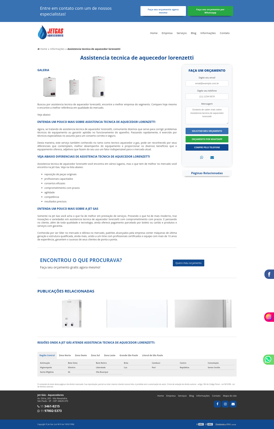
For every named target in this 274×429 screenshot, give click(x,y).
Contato (225, 33)
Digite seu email (207, 77)
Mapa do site (230, 395)
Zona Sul (95, 355)
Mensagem (207, 103)
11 (48, 406)
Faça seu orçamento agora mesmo (163, 11)
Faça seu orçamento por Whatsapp (210, 11)
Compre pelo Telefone (207, 147)
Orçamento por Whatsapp (207, 139)
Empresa (167, 33)
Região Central (47, 355)
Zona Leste (109, 355)
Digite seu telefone (207, 90)
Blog (193, 33)
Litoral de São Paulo (152, 355)
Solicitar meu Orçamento (207, 131)
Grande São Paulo (129, 355)
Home (153, 33)
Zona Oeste (81, 355)
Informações (208, 33)
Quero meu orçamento (188, 263)
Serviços (182, 33)
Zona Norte (65, 355)
